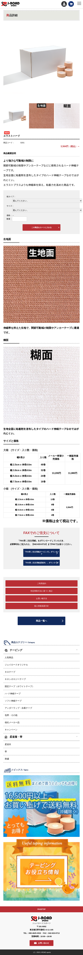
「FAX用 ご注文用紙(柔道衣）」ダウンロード (41, 563)
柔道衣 (8, 744)
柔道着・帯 (16, 736)
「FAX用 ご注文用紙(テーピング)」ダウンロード (41, 553)
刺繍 (7, 759)
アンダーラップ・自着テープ (18, 708)
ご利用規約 (41, 583)
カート (71, 4)
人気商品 (9, 657)
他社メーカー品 (12, 722)
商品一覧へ (41, 621)
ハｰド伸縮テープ (13, 693)
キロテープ (10, 672)
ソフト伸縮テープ (13, 701)
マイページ (64, 4)
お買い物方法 (41, 598)
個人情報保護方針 (41, 606)
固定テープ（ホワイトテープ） (19, 686)
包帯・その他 (11, 715)
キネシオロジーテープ (15, 679)
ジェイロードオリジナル (16, 664)
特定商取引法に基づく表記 (41, 591)
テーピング (16, 650)
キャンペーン (11, 729)
